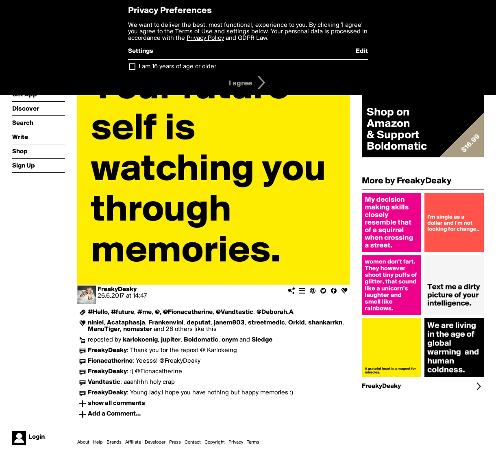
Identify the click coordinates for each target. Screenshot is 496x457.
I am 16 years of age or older (177, 66)
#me (144, 312)
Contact (193, 442)
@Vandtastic (234, 312)
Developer (155, 442)
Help (98, 442)
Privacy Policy (205, 38)
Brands (114, 442)
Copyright (214, 442)
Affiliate (133, 442)
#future (122, 312)
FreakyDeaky (117, 289)
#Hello (98, 312)
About (83, 442)
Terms (253, 442)
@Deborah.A (275, 312)
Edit (362, 51)
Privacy (235, 442)
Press (175, 442)
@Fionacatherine (188, 312)
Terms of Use (194, 31)
